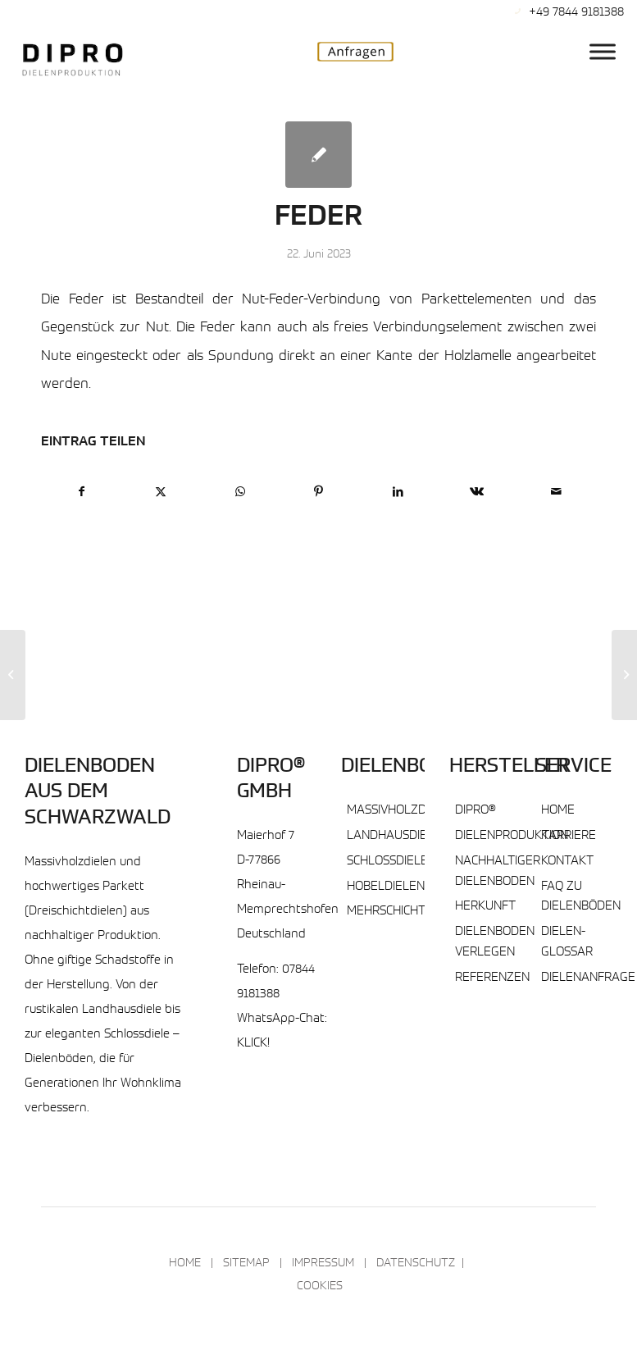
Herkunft (485, 907)
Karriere (568, 836)
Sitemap (246, 1264)
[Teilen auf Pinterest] (318, 492)
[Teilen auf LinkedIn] (398, 492)
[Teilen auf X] (160, 492)
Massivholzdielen (402, 811)
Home (558, 811)
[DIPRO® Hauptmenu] (602, 51)
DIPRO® (475, 811)
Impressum (323, 1264)
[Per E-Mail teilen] (556, 492)
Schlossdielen (391, 861)
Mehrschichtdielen (406, 911)
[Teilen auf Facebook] (81, 492)
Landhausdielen (398, 836)
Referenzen (492, 978)
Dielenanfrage (588, 978)
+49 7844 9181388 (576, 13)
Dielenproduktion (511, 836)
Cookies (320, 1287)
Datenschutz (415, 1264)
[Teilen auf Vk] (477, 492)
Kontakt (567, 861)
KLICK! (253, 1044)
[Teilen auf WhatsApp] (240, 492)
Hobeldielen (386, 887)
